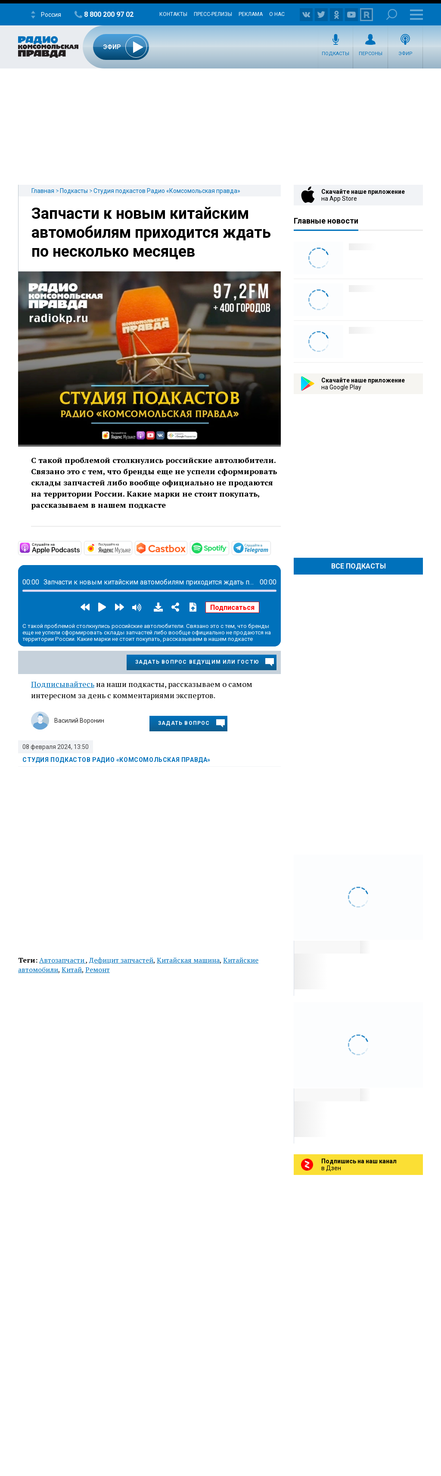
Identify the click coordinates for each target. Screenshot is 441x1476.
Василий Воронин (79, 720)
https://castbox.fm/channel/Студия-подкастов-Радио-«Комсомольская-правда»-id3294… (186, 547)
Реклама (251, 14)
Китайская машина (188, 960)
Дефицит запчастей (121, 960)
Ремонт (97, 969)
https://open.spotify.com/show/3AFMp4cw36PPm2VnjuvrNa (228, 547)
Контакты (173, 14)
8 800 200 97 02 (109, 14)
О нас (277, 14)
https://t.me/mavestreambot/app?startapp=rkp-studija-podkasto (270, 547)
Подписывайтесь (62, 684)
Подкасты (335, 53)
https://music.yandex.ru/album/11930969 (131, 547)
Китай (72, 969)
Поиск (391, 14)
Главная (42, 190)
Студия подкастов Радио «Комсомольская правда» (166, 190)
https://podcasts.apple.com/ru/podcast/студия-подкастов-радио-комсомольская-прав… (80, 547)
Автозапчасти (62, 960)
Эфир (405, 53)
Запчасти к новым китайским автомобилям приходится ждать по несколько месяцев (151, 233)
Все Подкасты (358, 566)
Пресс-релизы (213, 14)
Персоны (370, 53)
